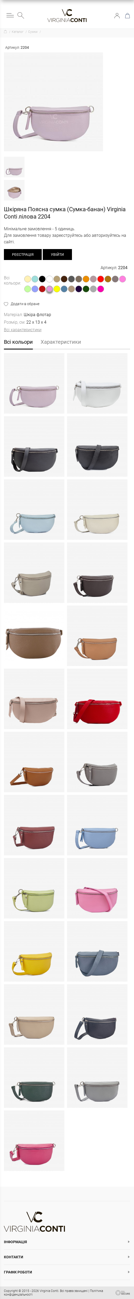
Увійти (117, 15)
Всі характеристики (22, 329)
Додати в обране (25, 304)
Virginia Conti (49, 1291)
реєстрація (23, 254)
